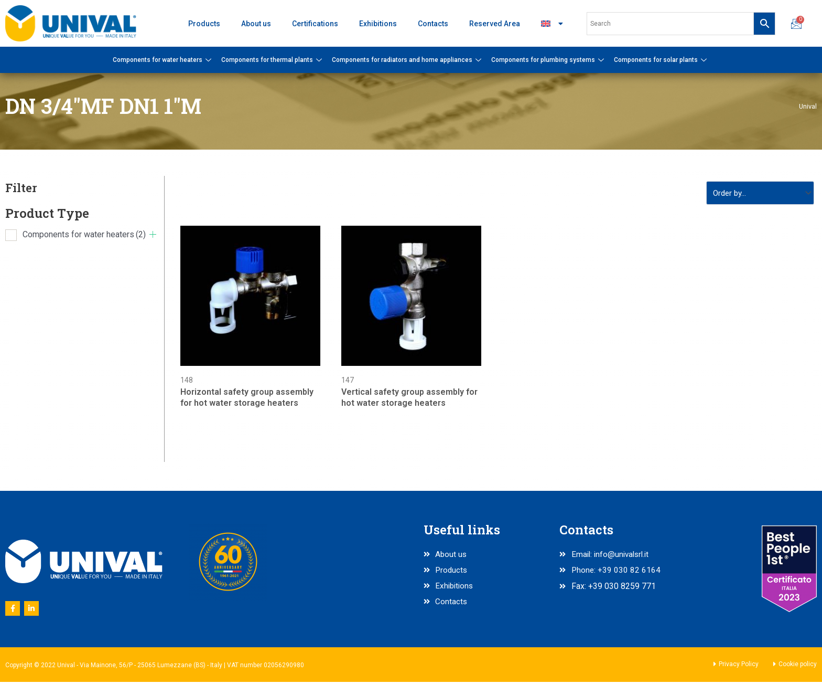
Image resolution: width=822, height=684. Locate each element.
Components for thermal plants (273, 60)
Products (204, 23)
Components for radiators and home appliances (408, 60)
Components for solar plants (661, 60)
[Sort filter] (757, 193)
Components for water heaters (163, 60)
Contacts (433, 23)
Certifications (315, 23)
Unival (807, 106)
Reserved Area (494, 23)
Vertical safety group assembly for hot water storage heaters (409, 399)
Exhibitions (378, 23)
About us (256, 23)
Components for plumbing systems (549, 60)
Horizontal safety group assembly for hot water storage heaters (246, 399)
